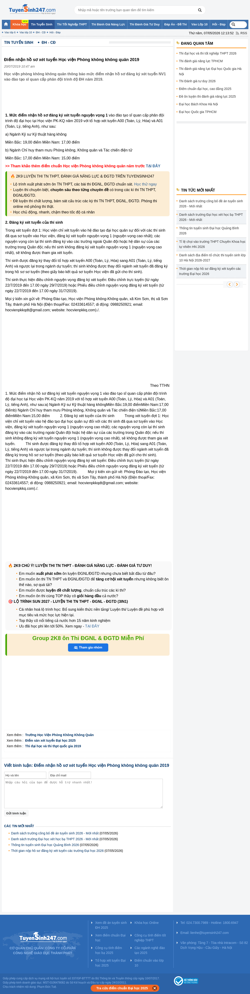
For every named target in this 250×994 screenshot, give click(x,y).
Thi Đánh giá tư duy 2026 (197, 81)
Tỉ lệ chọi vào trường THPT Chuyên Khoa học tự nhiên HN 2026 (212, 244)
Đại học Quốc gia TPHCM (198, 112)
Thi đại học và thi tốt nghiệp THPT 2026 (208, 53)
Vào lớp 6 (10, 32)
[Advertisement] (88, 100)
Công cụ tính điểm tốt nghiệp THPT (150, 937)
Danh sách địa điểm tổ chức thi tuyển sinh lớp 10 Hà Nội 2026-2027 (212, 257)
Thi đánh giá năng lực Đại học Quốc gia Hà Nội (210, 71)
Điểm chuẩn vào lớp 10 (148, 963)
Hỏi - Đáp (55, 32)
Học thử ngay (145, 184)
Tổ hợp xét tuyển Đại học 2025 (110, 963)
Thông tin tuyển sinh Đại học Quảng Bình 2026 (45, 845)
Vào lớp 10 (26, 32)
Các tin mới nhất (19, 826)
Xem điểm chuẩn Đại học (110, 937)
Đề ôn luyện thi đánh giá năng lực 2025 (207, 96)
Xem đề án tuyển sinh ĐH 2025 (111, 925)
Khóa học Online (146, 923)
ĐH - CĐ (41, 32)
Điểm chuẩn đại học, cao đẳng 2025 (205, 89)
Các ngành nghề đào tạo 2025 (149, 950)
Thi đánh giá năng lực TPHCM (201, 61)
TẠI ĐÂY (153, 166)
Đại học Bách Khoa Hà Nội (198, 104)
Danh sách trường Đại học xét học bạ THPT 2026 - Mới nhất (55, 839)
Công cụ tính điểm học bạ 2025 (108, 950)
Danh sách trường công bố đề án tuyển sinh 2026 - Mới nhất (55, 833)
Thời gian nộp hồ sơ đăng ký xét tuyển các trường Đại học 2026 (57, 851)
